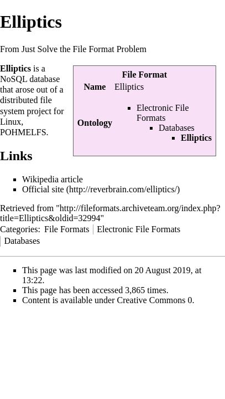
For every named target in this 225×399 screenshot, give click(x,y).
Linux (10, 121)
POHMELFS (23, 132)
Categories (19, 229)
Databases (177, 127)
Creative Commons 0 (154, 300)
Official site (43, 189)
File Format (144, 74)
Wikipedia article (52, 179)
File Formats (66, 229)
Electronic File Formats (163, 112)
